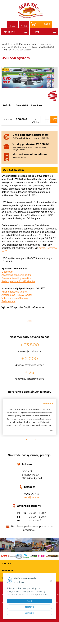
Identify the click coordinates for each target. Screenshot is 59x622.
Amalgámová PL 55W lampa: (16, 295)
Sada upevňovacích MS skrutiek (18, 281)
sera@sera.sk (31, 497)
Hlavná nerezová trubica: (14, 291)
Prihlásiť (24, 26)
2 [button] (29, 439)
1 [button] (25, 439)
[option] (29, 417)
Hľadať (12, 26)
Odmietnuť (29, 613)
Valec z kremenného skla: (14, 298)
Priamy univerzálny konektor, (16, 278)
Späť (30, 321)
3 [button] (33, 439)
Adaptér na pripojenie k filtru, (16, 275)
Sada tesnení (8, 301)
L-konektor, (7, 272)
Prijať (29, 601)
